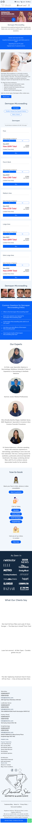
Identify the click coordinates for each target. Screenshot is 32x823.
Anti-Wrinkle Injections (6, 747)
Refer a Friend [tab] (16, 114)
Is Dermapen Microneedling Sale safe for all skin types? (16, 322)
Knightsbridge (16, 521)
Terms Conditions (8, 766)
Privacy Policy (23, 804)
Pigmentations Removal (7, 759)
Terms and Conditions (16, 807)
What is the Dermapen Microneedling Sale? (16, 312)
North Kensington (16, 518)
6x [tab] (22, 140)
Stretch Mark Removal (6, 749)
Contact (9, 764)
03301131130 (5, 695)
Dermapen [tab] (16, 108)
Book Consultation (16, 492)
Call (23, 2)
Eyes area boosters (6, 761)
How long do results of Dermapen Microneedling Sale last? (13, 333)
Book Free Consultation (14, 820)
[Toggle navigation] (29, 5)
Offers (28, 2)
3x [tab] (9, 140)
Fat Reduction (4, 757)
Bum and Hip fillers (6, 745)
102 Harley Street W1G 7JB (8, 723)
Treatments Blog (8, 804)
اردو (24, 5)
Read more (6, 96)
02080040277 (5, 693)
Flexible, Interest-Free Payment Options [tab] (16, 111)
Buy (16, 153)
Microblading (4, 751)
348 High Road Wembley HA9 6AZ (11, 699)
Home (2, 9)
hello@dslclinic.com (7, 698)
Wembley (16, 510)
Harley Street (16, 514)
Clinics (17, 2)
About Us (3, 764)
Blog (2, 766)
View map (16, 542)
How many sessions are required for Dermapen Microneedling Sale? (13, 316)
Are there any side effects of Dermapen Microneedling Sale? (14, 328)
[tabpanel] (16, 201)
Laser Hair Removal (6, 743)
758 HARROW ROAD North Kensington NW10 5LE (15, 711)
